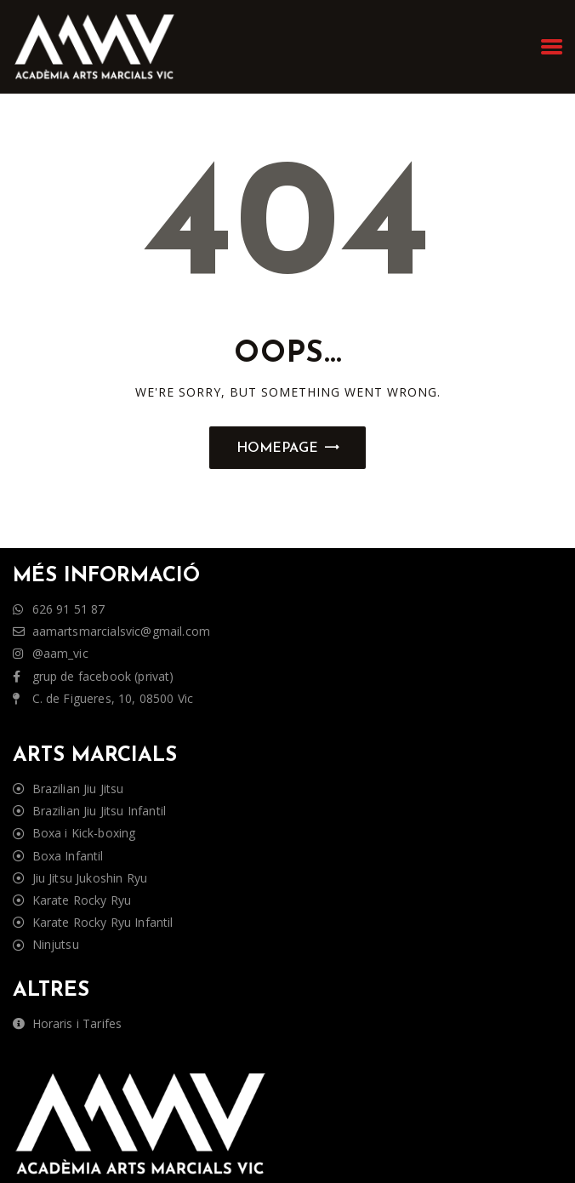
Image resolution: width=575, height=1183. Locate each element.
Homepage (277, 448)
